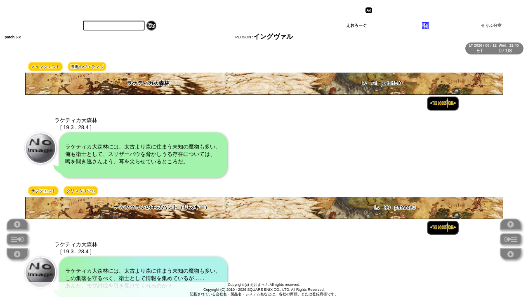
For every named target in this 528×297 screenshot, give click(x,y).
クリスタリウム (80, 191)
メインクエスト (45, 66)
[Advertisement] (438, 10)
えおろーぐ (356, 25)
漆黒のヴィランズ (87, 66)
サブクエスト (43, 191)
